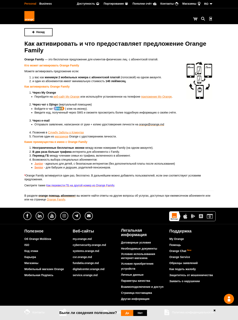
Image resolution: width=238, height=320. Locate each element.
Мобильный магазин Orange (44, 269)
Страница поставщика (136, 292)
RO (206, 3)
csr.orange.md (82, 257)
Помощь (175, 245)
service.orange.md (85, 275)
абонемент (68, 195)
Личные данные (132, 274)
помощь (54, 195)
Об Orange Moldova (37, 239)
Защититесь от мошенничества (191, 275)
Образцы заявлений (183, 263)
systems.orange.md (86, 251)
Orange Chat (180, 251)
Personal (30, 3)
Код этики (31, 251)
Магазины (31, 263)
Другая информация (135, 298)
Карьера (30, 257)
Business (45, 3)
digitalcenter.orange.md (89, 269)
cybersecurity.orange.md (89, 245)
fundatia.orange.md (86, 263)
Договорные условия (136, 242)
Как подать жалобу (182, 269)
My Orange (176, 239)
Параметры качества (135, 280)
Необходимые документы (139, 248)
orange (43, 195)
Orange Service (179, 257)
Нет (140, 313)
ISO (26, 245)
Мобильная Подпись (38, 275)
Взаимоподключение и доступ (142, 286)
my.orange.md (82, 239)
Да (127, 313)
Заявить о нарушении (184, 281)
